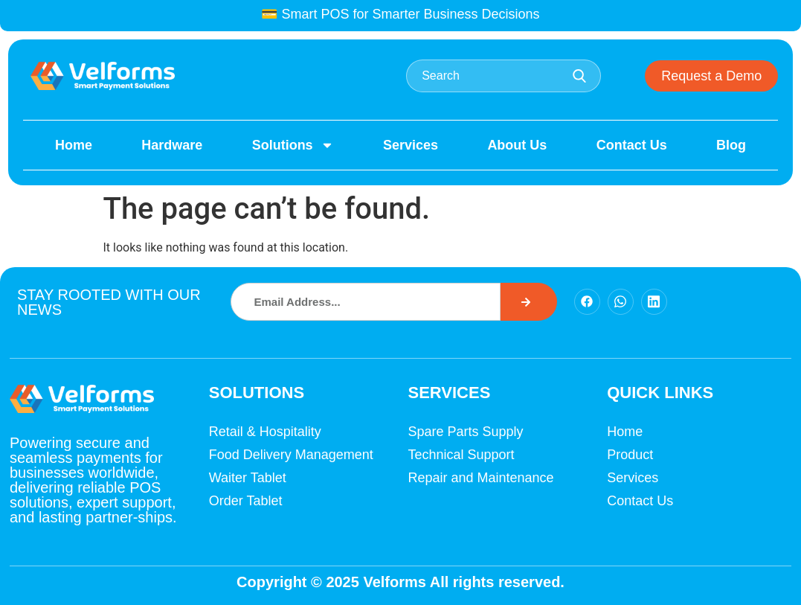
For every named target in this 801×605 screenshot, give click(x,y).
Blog (731, 145)
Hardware (171, 145)
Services (410, 145)
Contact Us (631, 145)
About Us (517, 145)
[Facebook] (587, 302)
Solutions (293, 145)
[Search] (529, 302)
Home (73, 145)
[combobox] (503, 76)
